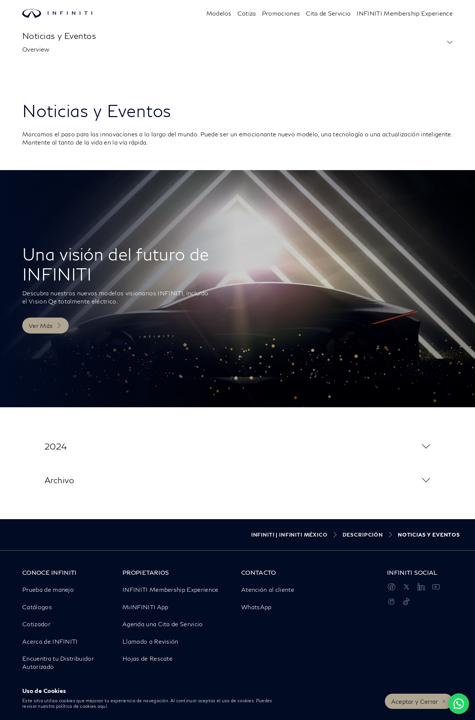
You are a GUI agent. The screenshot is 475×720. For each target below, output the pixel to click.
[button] (450, 42)
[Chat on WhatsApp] (458, 703)
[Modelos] (219, 13)
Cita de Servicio (328, 13)
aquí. (103, 706)
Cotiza (247, 13)
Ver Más (41, 325)
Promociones (281, 13)
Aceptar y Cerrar (414, 701)
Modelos (219, 13)
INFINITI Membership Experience (405, 13)
